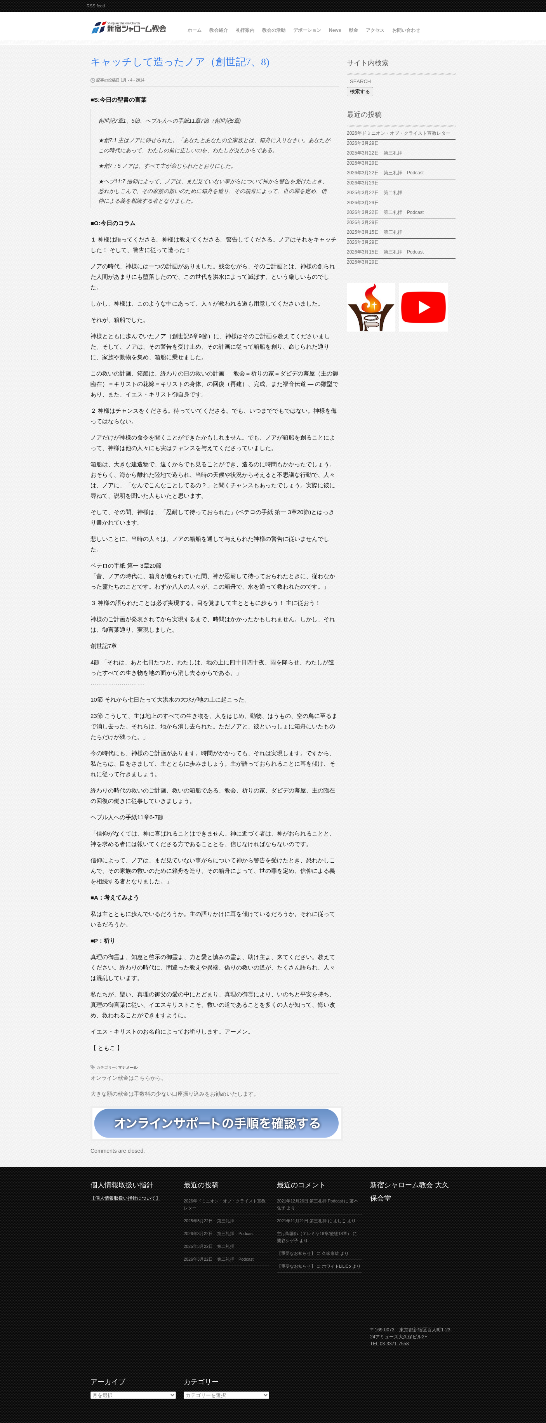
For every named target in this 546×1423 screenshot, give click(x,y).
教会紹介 (218, 30)
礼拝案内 (245, 30)
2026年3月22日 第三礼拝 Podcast (385, 172)
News (335, 30)
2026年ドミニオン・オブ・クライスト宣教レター (398, 133)
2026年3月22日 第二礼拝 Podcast (385, 212)
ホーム (195, 30)
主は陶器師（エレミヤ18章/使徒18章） (314, 1233)
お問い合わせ (406, 30)
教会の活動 (273, 30)
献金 (353, 30)
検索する (360, 91)
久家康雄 (330, 1253)
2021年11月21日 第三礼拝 (302, 1220)
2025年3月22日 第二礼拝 (377, 192)
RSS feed (96, 5)
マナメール (127, 1067)
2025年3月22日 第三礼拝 (374, 153)
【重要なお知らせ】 (296, 1253)
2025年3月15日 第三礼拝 (377, 232)
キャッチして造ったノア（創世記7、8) (180, 62)
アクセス (375, 30)
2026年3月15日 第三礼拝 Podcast (385, 252)
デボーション (307, 30)
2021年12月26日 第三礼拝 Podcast (310, 1201)
